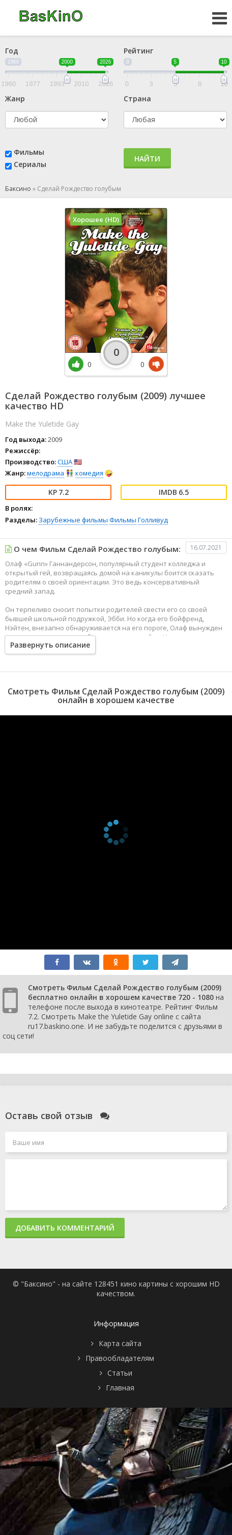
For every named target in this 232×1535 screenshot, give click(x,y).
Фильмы (29, 152)
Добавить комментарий (64, 1228)
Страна (137, 98)
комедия (89, 473)
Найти (147, 158)
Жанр (15, 98)
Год (11, 50)
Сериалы (30, 164)
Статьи (119, 1373)
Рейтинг (138, 50)
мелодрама (45, 473)
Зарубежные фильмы (73, 519)
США (64, 461)
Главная (120, 1387)
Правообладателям (119, 1358)
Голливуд (153, 519)
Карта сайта (120, 1343)
